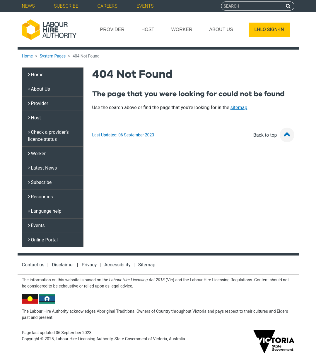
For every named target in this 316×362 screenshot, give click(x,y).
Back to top (273, 135)
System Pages (53, 56)
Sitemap (147, 265)
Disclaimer (63, 265)
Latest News (42, 168)
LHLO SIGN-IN (269, 29)
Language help (45, 211)
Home (27, 56)
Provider (112, 29)
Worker (181, 29)
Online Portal (43, 240)
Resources (40, 196)
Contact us (33, 265)
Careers (107, 6)
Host (147, 29)
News (28, 6)
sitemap (238, 107)
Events (144, 6)
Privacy (89, 265)
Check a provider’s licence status (48, 135)
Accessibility (117, 265)
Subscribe (66, 6)
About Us (221, 29)
